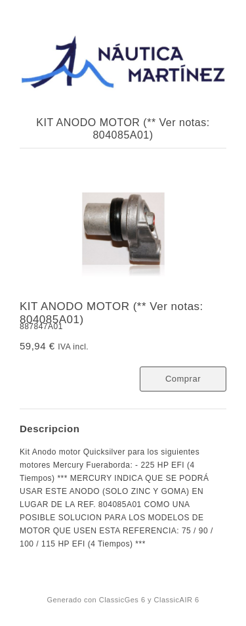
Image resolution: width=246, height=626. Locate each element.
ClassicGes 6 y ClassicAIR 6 (149, 600)
